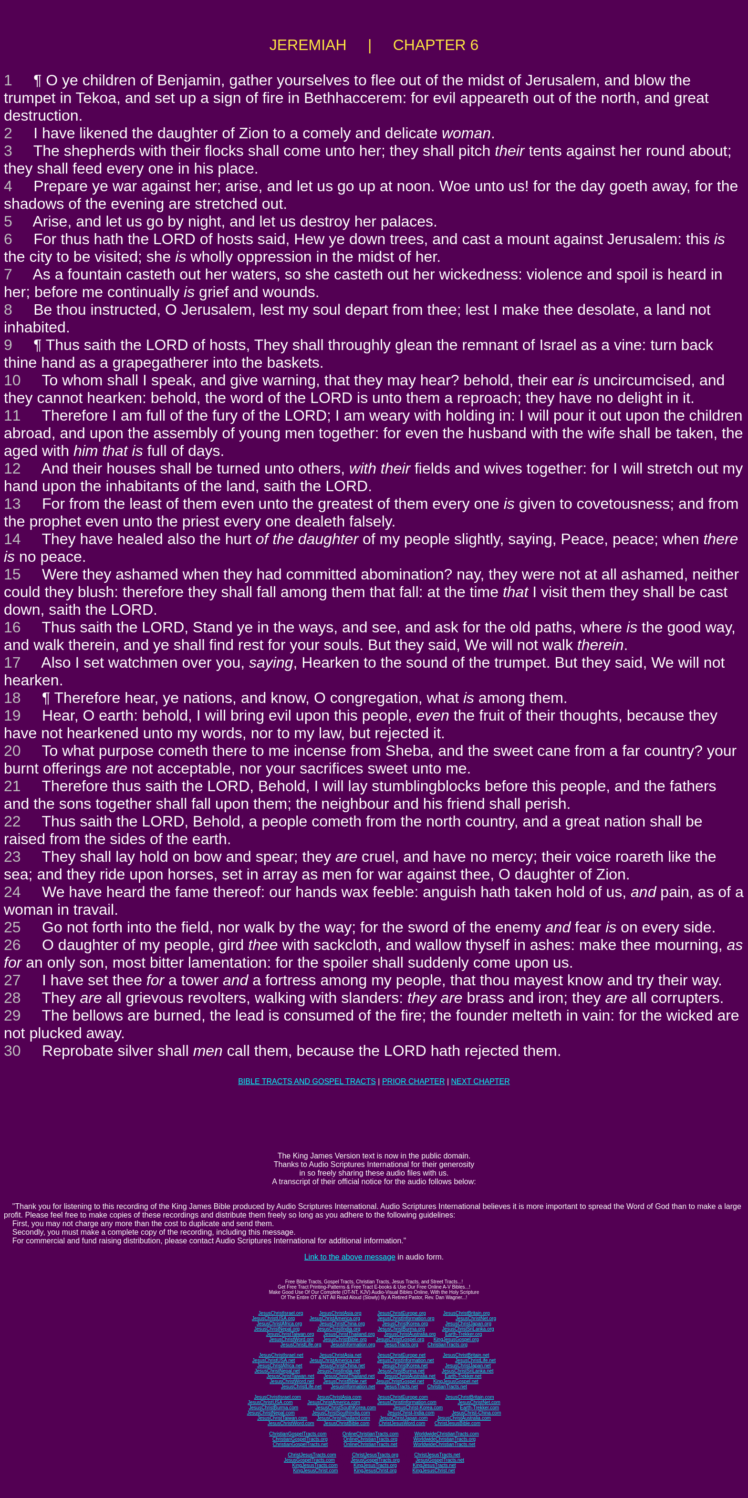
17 (12, 662)
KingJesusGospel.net (455, 1381)
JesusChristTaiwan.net (290, 1376)
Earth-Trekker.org (463, 1334)
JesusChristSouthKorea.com (345, 1407)
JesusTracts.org (401, 1344)
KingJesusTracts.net (434, 1465)
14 (12, 539)
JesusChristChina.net (342, 1365)
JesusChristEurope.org (401, 1313)
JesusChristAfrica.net (279, 1365)
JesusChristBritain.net (466, 1355)
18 (12, 697)
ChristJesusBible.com (457, 1423)
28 (12, 997)
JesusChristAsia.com (339, 1397)
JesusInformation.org (353, 1344)
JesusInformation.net (353, 1386)
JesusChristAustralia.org (410, 1334)
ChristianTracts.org (447, 1344)
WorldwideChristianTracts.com (447, 1433)
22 (12, 821)
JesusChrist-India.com (411, 1412)
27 (12, 980)
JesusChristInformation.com (406, 1402)
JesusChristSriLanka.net (467, 1371)
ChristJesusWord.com (402, 1423)
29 (12, 1015)
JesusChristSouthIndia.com (341, 1412)
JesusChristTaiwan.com (282, 1418)
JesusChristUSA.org (273, 1318)
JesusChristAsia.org (340, 1313)
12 (12, 468)
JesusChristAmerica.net (335, 1360)
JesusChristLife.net (475, 1360)
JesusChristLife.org (301, 1344)
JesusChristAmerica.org (335, 1318)
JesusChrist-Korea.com (418, 1407)
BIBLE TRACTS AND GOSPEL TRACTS (307, 1081)
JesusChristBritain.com (469, 1397)
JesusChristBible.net (344, 1381)
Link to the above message (349, 1257)
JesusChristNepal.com (271, 1412)
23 (12, 856)
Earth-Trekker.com (479, 1407)
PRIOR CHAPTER (413, 1081)
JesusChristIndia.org (338, 1329)
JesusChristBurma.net (401, 1371)
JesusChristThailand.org (349, 1334)
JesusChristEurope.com (402, 1397)
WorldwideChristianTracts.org (444, 1439)
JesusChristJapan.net (468, 1365)
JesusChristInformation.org (406, 1318)
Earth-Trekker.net (463, 1376)
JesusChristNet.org (476, 1318)
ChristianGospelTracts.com (297, 1433)
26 (12, 944)
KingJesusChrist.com (315, 1470)
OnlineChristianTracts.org (370, 1439)
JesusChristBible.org (345, 1339)
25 (12, 927)
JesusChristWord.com (291, 1423)
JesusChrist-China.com (476, 1412)
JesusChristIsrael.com (277, 1397)
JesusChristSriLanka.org (468, 1329)
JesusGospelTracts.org (375, 1460)
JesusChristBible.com (346, 1423)
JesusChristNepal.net (277, 1371)
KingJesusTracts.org (375, 1465)
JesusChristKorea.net (405, 1365)
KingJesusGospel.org (456, 1339)
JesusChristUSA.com (270, 1402)
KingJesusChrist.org (375, 1470)
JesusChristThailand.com (343, 1418)
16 (12, 627)
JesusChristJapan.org (468, 1323)
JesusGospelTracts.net (440, 1460)
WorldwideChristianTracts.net (444, 1444)
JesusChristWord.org (291, 1339)
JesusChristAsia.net (340, 1355)
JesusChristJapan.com (403, 1418)
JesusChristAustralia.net (410, 1376)
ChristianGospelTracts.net (300, 1444)
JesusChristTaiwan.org (290, 1334)
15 (12, 574)
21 (12, 786)
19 (12, 715)
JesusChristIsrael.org (280, 1313)
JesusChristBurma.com (273, 1407)
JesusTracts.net (401, 1386)
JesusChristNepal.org (277, 1329)
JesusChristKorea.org (405, 1323)
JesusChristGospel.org (400, 1339)
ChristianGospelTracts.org (300, 1439)
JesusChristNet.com (478, 1402)
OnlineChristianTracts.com (370, 1433)
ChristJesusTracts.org (375, 1454)
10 (12, 380)
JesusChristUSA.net (273, 1360)
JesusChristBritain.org (466, 1313)
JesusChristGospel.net (400, 1381)
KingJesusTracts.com (315, 1465)
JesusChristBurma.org (401, 1329)
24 (12, 891)
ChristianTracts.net (447, 1386)
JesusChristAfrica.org (279, 1323)
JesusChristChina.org (342, 1323)
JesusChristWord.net (292, 1381)
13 (12, 503)
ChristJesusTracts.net (437, 1454)
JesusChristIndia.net (339, 1371)
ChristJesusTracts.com (312, 1454)
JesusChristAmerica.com (333, 1402)
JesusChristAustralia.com (464, 1418)
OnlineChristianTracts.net (370, 1444)
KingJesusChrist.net (434, 1470)
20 (12, 750)
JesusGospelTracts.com (309, 1460)
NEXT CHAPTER (480, 1081)
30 (12, 1050)
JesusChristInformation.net (405, 1360)
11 (12, 415)
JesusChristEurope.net (401, 1355)
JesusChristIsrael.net (281, 1355)
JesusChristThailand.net (348, 1376)
